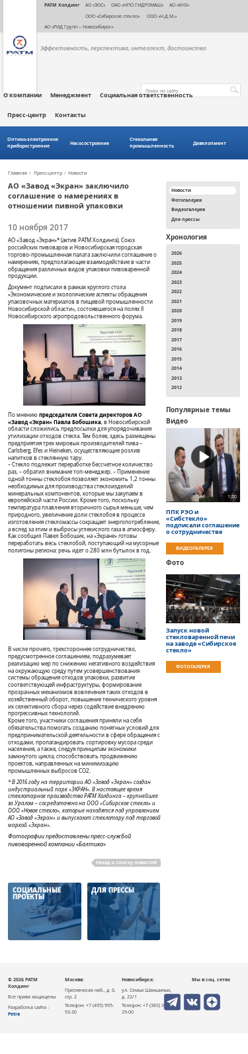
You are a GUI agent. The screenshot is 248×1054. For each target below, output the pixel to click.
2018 (176, 329)
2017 (176, 339)
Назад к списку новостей (126, 862)
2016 (176, 348)
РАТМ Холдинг (61, 4)
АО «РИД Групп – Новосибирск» (78, 26)
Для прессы (185, 219)
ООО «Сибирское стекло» (112, 16)
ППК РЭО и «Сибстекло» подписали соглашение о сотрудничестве (202, 522)
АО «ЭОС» (95, 4)
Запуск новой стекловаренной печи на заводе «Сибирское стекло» (201, 640)
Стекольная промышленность (152, 142)
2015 (176, 358)
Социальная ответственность (146, 95)
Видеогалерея (188, 209)
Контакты (70, 115)
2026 (176, 252)
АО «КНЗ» (179, 4)
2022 (176, 291)
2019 (176, 320)
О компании (22, 95)
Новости (77, 173)
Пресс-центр (26, 115)
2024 (176, 272)
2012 (176, 387)
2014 (176, 368)
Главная (17, 173)
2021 (176, 301)
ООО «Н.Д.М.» (161, 16)
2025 (176, 262)
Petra (14, 1013)
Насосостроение (89, 143)
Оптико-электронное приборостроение (32, 142)
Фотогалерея (186, 200)
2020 (176, 310)
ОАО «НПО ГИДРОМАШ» (137, 4)
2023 (176, 282)
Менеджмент (70, 95)
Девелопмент (209, 143)
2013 (176, 377)
